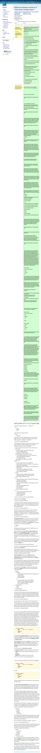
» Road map (5, 26)
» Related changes (6, 46)
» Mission (4, 10)
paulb (16, 500)
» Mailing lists (5, 17)
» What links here (6, 44)
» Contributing (5, 23)
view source (17, 14)
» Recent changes (6, 33)
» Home (4, 9)
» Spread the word (6, 11)
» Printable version (6, 48)
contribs (18, 16)
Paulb (24, 14)
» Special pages (6, 47)
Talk (15, 16)
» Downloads (5, 14)
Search (3, 37)
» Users (4, 34)
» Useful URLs (5, 27)
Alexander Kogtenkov (18, 15)
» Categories (5, 13)
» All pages (5, 32)
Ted (15, 590)
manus (16, 635)
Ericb (16, 546)
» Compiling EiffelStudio (7, 22)
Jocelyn (16, 441)
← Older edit (16, 20)
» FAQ (4, 15)
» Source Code (5, 21)
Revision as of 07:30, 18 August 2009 (18, 12)
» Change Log (5, 25)
